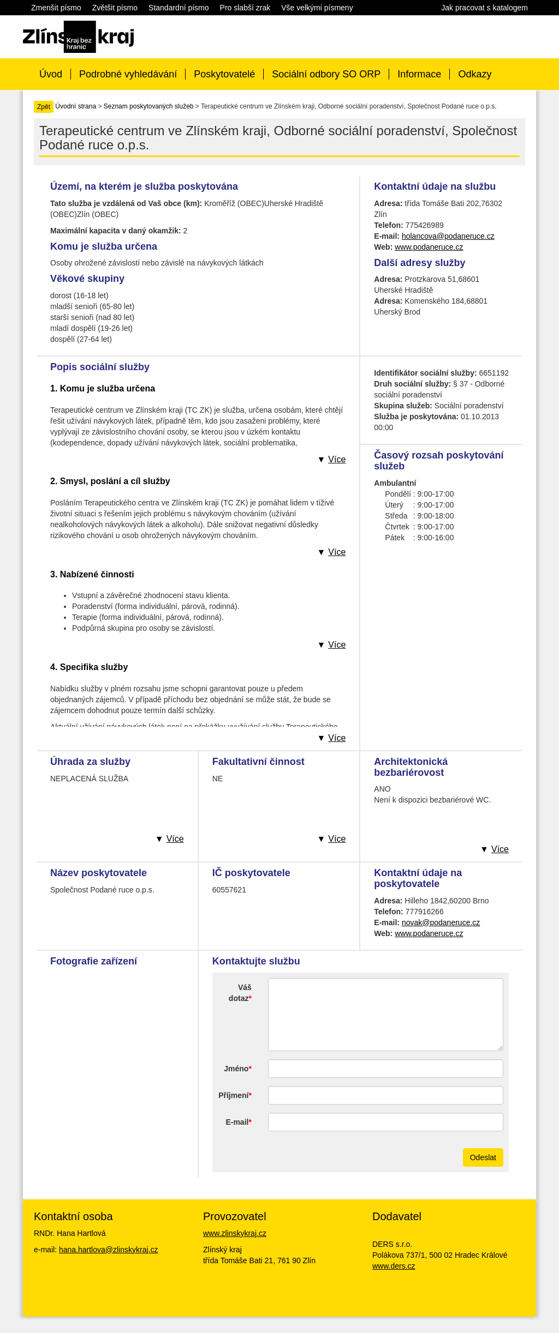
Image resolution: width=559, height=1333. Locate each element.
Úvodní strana (75, 106)
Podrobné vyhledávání (128, 74)
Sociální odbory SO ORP (326, 74)
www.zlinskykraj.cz (234, 1233)
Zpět (43, 107)
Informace (419, 74)
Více (337, 459)
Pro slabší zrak (245, 7)
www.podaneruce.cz (429, 247)
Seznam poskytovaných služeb (149, 106)
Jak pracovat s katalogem (484, 7)
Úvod (50, 74)
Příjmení (233, 1095)
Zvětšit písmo (115, 7)
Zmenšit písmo (56, 7)
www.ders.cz (393, 1266)
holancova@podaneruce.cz (448, 236)
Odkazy (474, 74)
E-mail (236, 1122)
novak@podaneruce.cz (441, 922)
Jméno (236, 1068)
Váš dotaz (240, 993)
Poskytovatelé (224, 74)
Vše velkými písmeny (317, 7)
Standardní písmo (178, 7)
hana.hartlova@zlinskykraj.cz (108, 1249)
